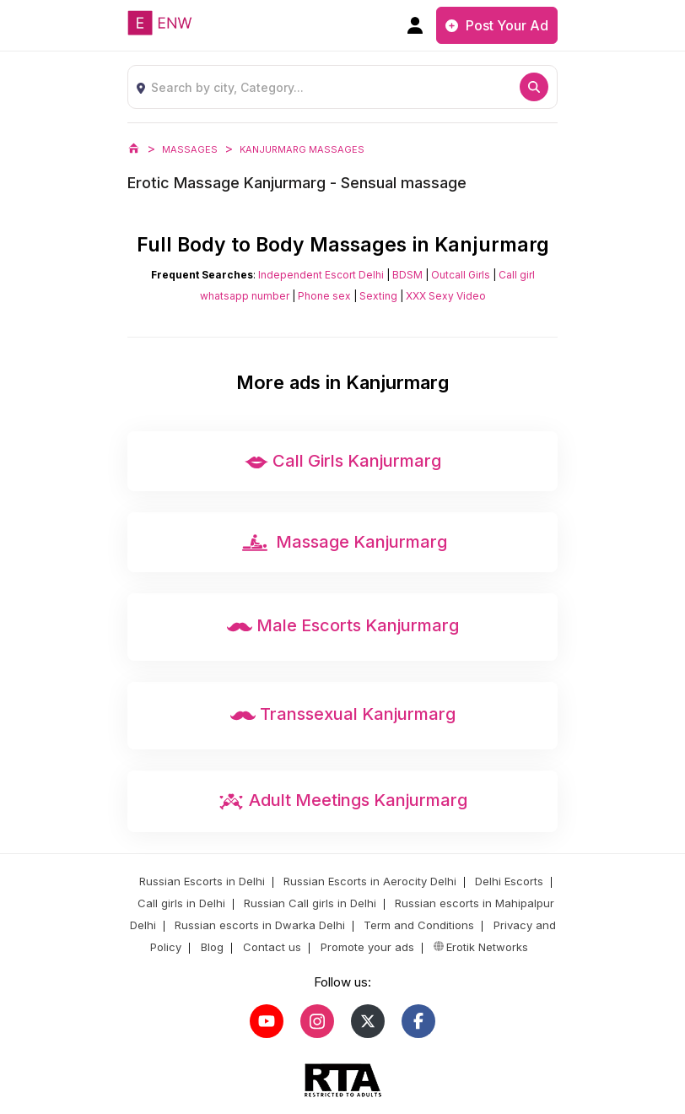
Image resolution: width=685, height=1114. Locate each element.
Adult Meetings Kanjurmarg (342, 801)
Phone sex (324, 295)
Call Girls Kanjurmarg (343, 462)
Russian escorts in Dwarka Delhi (260, 925)
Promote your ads (365, 947)
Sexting (378, 295)
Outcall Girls (460, 274)
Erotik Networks (479, 947)
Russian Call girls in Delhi (310, 903)
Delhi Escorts (509, 881)
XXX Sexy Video (446, 295)
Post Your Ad (496, 25)
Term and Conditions (419, 925)
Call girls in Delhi (181, 903)
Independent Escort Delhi (321, 274)
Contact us (270, 947)
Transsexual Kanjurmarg (343, 716)
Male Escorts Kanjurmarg (343, 627)
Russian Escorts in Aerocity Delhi (369, 881)
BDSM (407, 274)
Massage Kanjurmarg (342, 542)
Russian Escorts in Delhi (202, 881)
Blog (210, 947)
